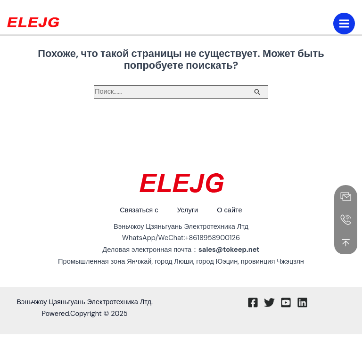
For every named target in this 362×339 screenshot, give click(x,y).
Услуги (187, 210)
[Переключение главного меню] (344, 23)
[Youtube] (285, 302)
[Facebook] (252, 302)
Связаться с (139, 210)
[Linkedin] (302, 302)
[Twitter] (269, 302)
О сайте (229, 210)
